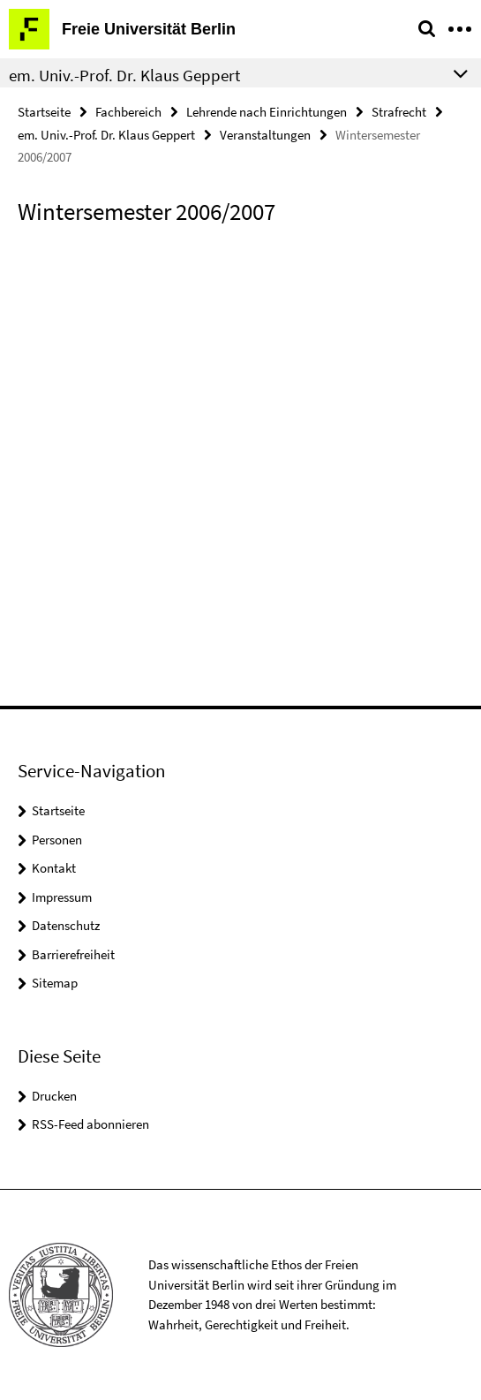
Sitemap (55, 982)
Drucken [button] (54, 1095)
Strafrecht (399, 111)
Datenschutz (66, 925)
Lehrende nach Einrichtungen (266, 111)
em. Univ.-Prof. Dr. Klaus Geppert (106, 134)
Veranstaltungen (265, 134)
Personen (57, 839)
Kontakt (54, 867)
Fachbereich (128, 111)
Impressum (62, 897)
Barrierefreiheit (73, 954)
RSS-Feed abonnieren (90, 1124)
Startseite (44, 111)
